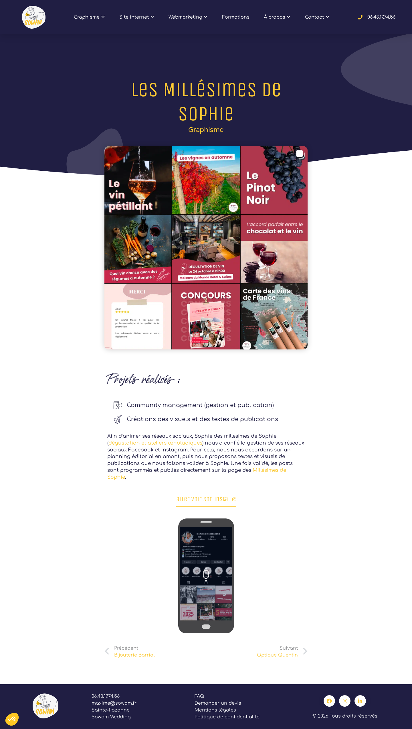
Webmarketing (188, 17)
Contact (317, 17)
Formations (235, 17)
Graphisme (89, 17)
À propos (277, 17)
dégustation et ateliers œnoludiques (155, 443)
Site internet (136, 17)
